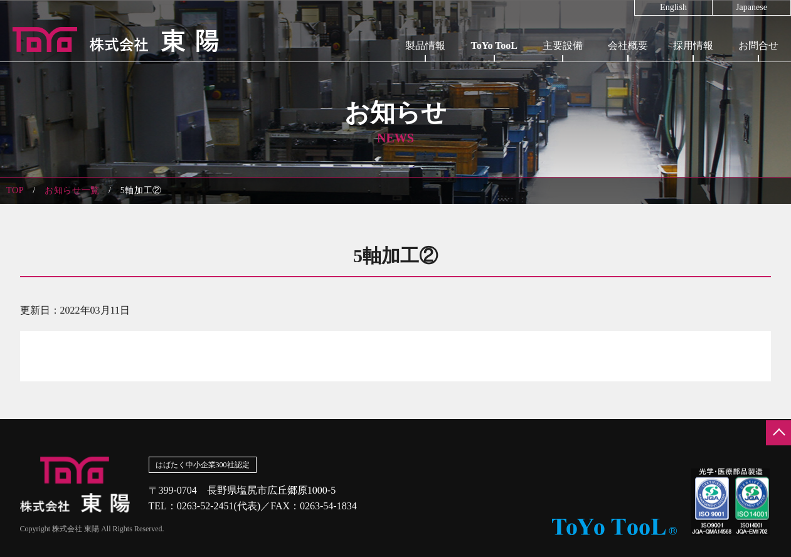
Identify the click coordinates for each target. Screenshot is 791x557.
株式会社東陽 (110, 39)
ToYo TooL (494, 45)
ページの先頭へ (778, 432)
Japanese (751, 7)
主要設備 (563, 45)
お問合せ (758, 45)
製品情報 (425, 45)
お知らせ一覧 (72, 190)
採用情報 (693, 45)
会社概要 (628, 45)
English (673, 7)
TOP (15, 190)
